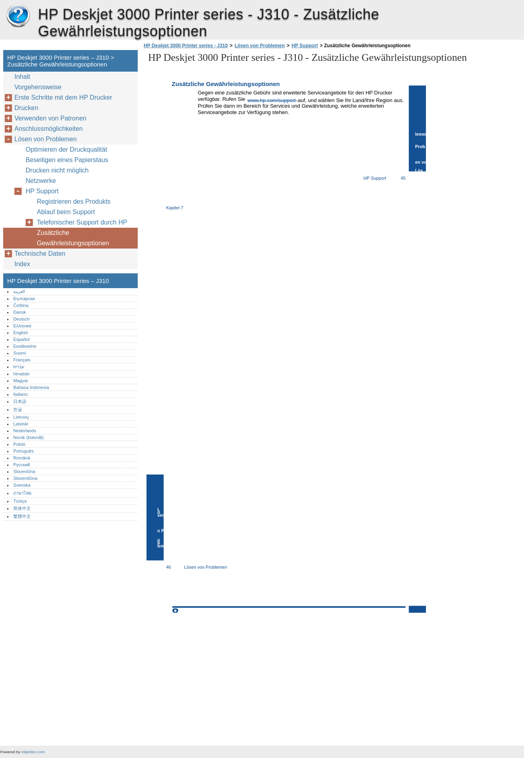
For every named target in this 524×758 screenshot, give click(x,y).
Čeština (20, 305)
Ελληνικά (22, 325)
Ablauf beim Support (66, 212)
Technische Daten (39, 253)
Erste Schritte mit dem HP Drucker (63, 97)
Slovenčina (24, 471)
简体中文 (22, 508)
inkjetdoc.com (33, 752)
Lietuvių (21, 417)
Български (24, 298)
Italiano (20, 394)
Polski (19, 444)
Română (21, 457)
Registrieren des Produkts (73, 201)
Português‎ (23, 451)
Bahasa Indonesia (31, 387)
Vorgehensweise (37, 87)
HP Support (304, 45)
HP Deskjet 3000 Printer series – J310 (18, 16)
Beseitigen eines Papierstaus (67, 159)
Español (21, 339)
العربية (19, 291)
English (20, 332)
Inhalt (22, 76)
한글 (17, 409)
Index (22, 264)
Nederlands (24, 430)
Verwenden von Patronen (50, 118)
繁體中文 (22, 516)
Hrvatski (21, 373)
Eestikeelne (24, 346)
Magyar (20, 380)
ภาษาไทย (22, 493)
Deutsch (21, 319)
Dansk (19, 312)
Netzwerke (41, 180)
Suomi (19, 353)
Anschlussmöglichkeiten (48, 128)
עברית (18, 366)
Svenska (21, 485)
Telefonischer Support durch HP (82, 222)
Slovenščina (25, 478)
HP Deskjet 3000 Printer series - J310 (186, 45)
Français (21, 359)
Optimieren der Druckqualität (66, 149)
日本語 (19, 401)
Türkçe (20, 501)
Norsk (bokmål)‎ (28, 437)
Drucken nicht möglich (57, 170)
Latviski (20, 423)
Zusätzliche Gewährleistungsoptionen (73, 238)
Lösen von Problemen (260, 45)
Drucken (26, 107)
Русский (21, 464)
